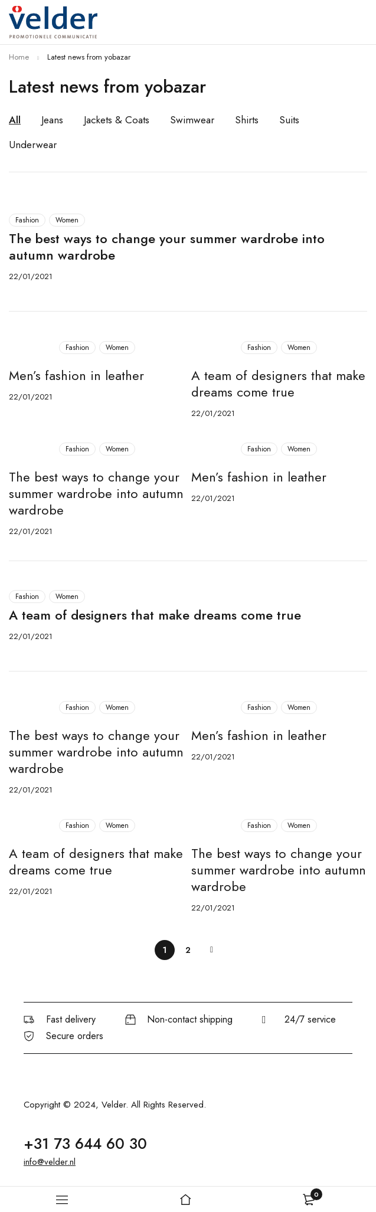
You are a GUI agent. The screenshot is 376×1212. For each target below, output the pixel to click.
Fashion (27, 220)
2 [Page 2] (188, 950)
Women (67, 220)
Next (212, 950)
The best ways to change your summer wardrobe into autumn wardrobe (167, 246)
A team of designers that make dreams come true (278, 383)
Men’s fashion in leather (76, 375)
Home (19, 57)
